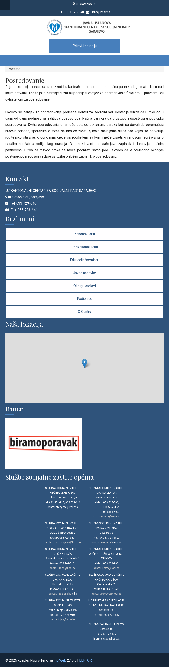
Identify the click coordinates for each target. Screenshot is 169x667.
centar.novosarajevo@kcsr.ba (63, 542)
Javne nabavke (84, 273)
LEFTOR (85, 660)
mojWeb (60, 660)
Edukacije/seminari (84, 260)
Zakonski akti (84, 234)
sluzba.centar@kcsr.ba (106, 516)
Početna (13, 69)
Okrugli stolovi (84, 286)
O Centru (84, 312)
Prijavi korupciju (85, 46)
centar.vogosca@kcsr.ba (106, 593)
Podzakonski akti (84, 247)
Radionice (84, 299)
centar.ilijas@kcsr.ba (62, 619)
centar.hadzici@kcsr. (61, 593)
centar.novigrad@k (102, 542)
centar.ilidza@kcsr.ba (63, 568)
